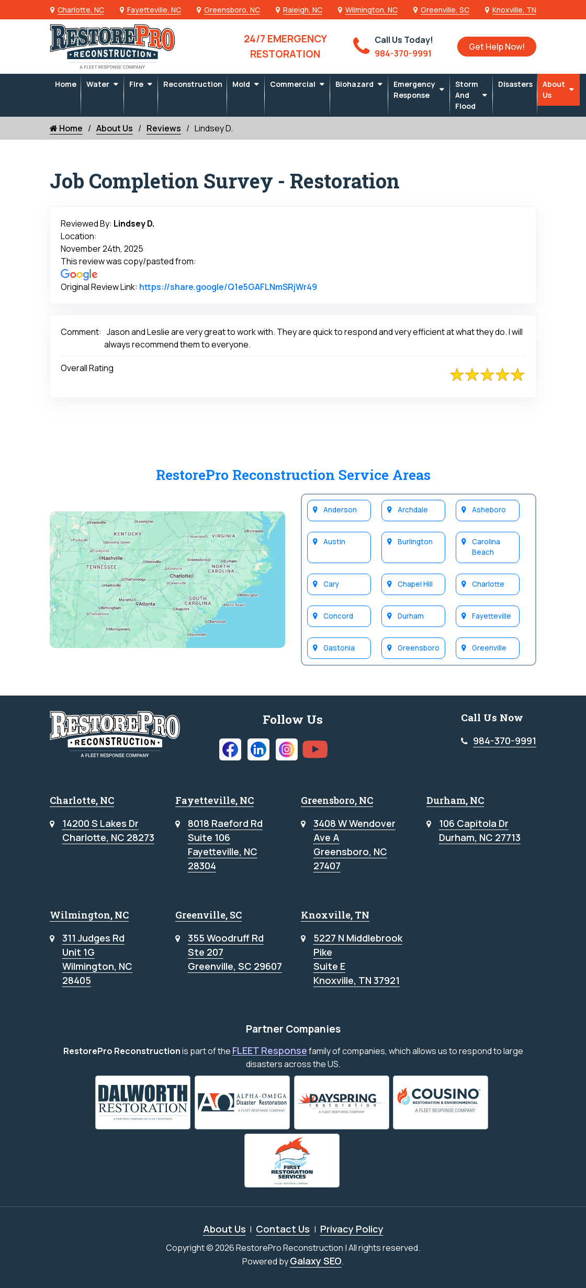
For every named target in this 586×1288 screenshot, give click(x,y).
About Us (554, 89)
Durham (411, 616)
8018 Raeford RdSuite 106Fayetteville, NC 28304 (225, 844)
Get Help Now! (497, 46)
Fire (136, 84)
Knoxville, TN (514, 10)
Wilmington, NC (371, 10)
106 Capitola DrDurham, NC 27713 (480, 830)
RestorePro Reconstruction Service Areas (293, 474)
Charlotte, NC (81, 10)
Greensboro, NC (232, 10)
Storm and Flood (466, 95)
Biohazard (354, 84)
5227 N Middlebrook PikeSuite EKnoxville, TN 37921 (357, 959)
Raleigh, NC (302, 10)
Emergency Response (414, 89)
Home (65, 84)
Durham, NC (455, 800)
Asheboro (489, 509)
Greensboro (419, 648)
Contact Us (283, 1229)
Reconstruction (192, 84)
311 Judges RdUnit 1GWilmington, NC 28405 (97, 959)
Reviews (163, 128)
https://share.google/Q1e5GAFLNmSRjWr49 (228, 287)
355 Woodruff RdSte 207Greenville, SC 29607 (235, 952)
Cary (331, 584)
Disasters (515, 84)
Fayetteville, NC (154, 10)
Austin (334, 541)
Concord (338, 616)
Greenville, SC (445, 10)
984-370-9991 (504, 740)
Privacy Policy (352, 1229)
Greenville (489, 648)
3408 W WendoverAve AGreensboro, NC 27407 (354, 844)
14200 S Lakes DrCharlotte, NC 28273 (108, 830)
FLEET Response (269, 1050)
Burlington (415, 541)
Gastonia (339, 648)
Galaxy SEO (316, 1261)
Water (97, 84)
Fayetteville (491, 616)
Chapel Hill (415, 584)
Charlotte (488, 584)
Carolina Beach (486, 547)
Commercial (292, 84)
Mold (241, 84)
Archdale (413, 509)
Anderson (340, 509)
